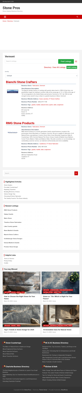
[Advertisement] (41, 35)
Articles (7, 292)
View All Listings (58, 67)
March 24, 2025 (47, 301)
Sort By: (7, 71)
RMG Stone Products (20, 123)
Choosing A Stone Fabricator (12, 196)
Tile (60, 292)
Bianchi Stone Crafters (21, 82)
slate (55, 105)
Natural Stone (47, 292)
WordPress (64, 390)
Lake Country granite (10, 226)
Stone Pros (11, 8)
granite (34, 105)
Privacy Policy (8, 261)
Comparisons (54, 290)
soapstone (60, 105)
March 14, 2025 (47, 332)
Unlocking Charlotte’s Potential (11, 381)
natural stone (45, 105)
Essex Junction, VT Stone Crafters (49, 99)
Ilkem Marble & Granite (11, 230)
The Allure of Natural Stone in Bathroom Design (16, 346)
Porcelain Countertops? (11, 187)
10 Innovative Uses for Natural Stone (57, 330)
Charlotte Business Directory (17, 367)
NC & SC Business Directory (56, 343)
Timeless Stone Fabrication (12, 222)
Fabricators (35, 85)
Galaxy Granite (8, 214)
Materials (53, 325)
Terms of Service (9, 258)
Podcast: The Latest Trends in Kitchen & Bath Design (57, 373)
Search (76, 173)
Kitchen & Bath (51, 367)
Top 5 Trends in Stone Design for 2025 (19, 330)
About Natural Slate (8, 354)
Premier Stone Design (11, 247)
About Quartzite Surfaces (10, 351)
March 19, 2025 (8, 332)
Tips (23, 292)
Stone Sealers (8, 185)
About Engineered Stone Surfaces (13, 349)
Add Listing (71, 67)
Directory (47, 67)
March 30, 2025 (8, 301)
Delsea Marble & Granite (11, 243)
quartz (51, 105)
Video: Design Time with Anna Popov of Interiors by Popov (59, 370)
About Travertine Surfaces (10, 356)
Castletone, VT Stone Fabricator (48, 144)
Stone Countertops (13, 343)
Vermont (42, 85)
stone (15, 301)
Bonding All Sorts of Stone (12, 192)
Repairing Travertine (10, 189)
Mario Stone (8, 218)
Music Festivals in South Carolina (52, 362)
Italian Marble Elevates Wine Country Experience (56, 377)
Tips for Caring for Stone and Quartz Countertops (57, 375)
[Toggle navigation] (5, 17)
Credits (6, 263)
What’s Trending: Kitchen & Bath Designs (54, 380)
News (18, 292)
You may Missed (10, 269)
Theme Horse (43, 390)
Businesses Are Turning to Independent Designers (56, 355)
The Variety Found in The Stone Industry (16, 198)
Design (13, 292)
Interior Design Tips (9, 194)
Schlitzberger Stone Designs (13, 238)
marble (38, 105)
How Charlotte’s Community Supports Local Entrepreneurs (20, 379)
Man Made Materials (66, 290)
